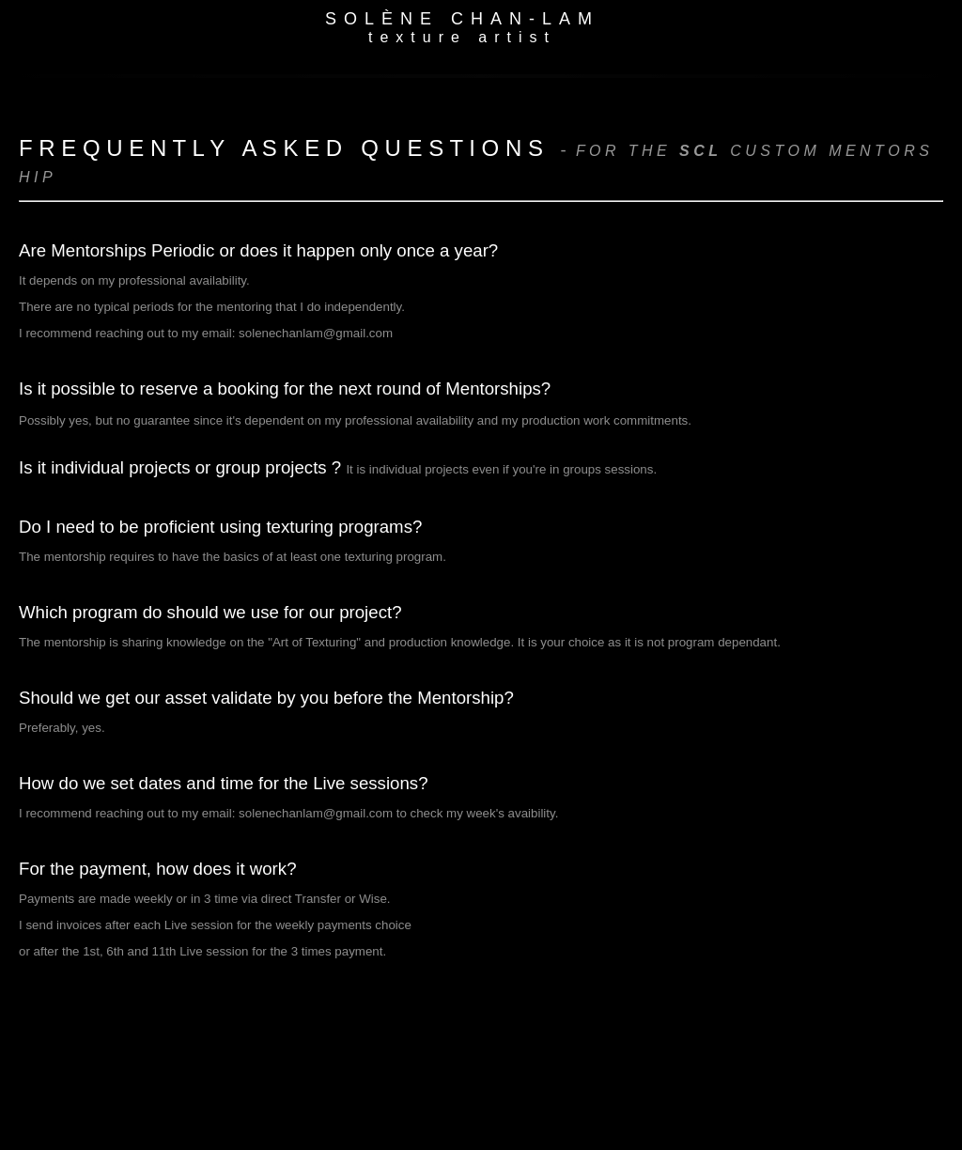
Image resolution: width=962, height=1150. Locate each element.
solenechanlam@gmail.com (316, 333)
